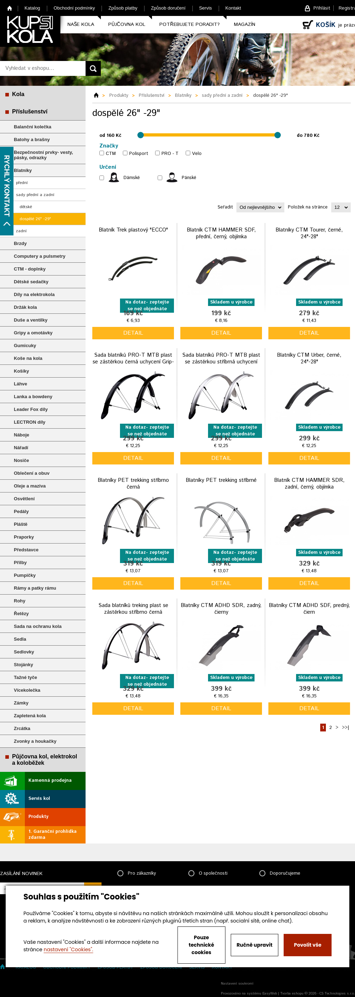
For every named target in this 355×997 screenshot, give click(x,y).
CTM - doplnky (30, 269)
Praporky (24, 537)
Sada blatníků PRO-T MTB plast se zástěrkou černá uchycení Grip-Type (133, 362)
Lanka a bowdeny (33, 396)
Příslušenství (30, 111)
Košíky (21, 371)
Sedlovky (24, 652)
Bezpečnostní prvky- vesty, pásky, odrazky (43, 155)
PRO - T (170, 153)
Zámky (21, 703)
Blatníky (23, 170)
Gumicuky (25, 345)
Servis (205, 8)
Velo (197, 153)
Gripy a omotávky (33, 332)
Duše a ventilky (31, 320)
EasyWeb (269, 993)
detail (133, 333)
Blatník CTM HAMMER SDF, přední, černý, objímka (221, 233)
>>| (345, 727)
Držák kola (25, 307)
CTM (111, 153)
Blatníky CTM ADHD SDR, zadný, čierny (221, 609)
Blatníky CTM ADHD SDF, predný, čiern (309, 609)
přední (22, 183)
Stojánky (23, 664)
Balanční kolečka (32, 126)
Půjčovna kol (126, 24)
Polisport (138, 153)
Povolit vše (307, 944)
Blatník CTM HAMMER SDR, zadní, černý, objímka (309, 484)
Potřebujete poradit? (189, 24)
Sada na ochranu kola (37, 626)
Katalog (32, 8)
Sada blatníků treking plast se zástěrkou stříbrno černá (133, 609)
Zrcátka (22, 728)
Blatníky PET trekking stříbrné (221, 480)
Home (10, 8)
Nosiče (21, 460)
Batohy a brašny (32, 139)
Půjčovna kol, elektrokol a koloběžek (44, 759)
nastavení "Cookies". (68, 949)
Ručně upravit (254, 944)
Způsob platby (122, 8)
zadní (21, 231)
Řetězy (21, 613)
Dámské (132, 177)
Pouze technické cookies (201, 945)
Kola (18, 94)
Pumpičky (25, 575)
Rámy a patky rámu (35, 588)
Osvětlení (24, 498)
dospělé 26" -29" (35, 219)
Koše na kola (28, 358)
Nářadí (21, 447)
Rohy (20, 600)
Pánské (189, 177)
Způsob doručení (168, 8)
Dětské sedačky (31, 281)
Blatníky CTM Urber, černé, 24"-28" (309, 358)
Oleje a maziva (30, 486)
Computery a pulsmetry (39, 256)
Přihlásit (321, 8)
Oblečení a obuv (31, 473)
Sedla (20, 639)
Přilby (20, 562)
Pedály (21, 511)
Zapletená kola (30, 715)
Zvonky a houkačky (35, 741)
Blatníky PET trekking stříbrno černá (133, 484)
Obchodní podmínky (74, 8)
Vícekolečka (27, 690)
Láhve (20, 383)
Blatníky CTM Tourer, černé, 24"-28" (309, 233)
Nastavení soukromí (237, 983)
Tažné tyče (25, 677)
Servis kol (39, 798)
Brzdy (20, 243)
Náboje (21, 435)
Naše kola (80, 24)
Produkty (38, 816)
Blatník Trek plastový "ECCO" (133, 230)
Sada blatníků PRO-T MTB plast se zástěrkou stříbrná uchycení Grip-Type (221, 362)
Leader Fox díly (31, 409)
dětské (26, 207)
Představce (26, 549)
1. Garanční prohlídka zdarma (52, 834)
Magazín (244, 24)
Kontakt (233, 8)
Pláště (20, 524)
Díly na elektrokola (34, 294)
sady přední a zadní (35, 195)
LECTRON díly (29, 422)
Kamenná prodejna (50, 780)
